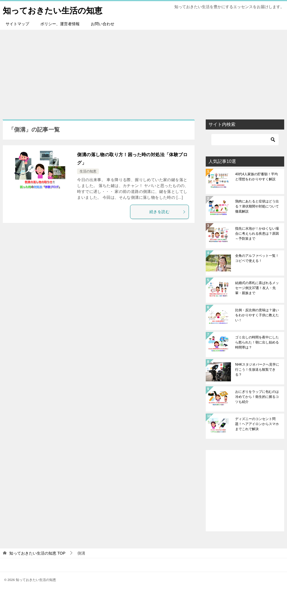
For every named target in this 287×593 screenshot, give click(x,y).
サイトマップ (17, 24)
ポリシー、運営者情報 (60, 24)
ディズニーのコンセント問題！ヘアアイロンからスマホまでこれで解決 (257, 424)
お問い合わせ (102, 24)
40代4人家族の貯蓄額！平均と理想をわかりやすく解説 (256, 176)
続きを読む (167, 211)
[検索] (245, 139)
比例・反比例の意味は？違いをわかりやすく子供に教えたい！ (257, 315)
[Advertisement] (143, 72)
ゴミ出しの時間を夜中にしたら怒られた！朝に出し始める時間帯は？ (257, 342)
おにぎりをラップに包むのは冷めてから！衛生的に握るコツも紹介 (257, 397)
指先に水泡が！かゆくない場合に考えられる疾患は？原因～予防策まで (257, 234)
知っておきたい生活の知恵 (54, 9)
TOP (37, 553)
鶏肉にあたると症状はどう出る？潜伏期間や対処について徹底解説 (257, 206)
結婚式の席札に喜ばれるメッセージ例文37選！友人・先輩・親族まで (257, 288)
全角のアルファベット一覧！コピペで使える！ (257, 258)
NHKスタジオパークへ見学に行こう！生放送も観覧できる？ (257, 370)
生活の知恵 (88, 171)
